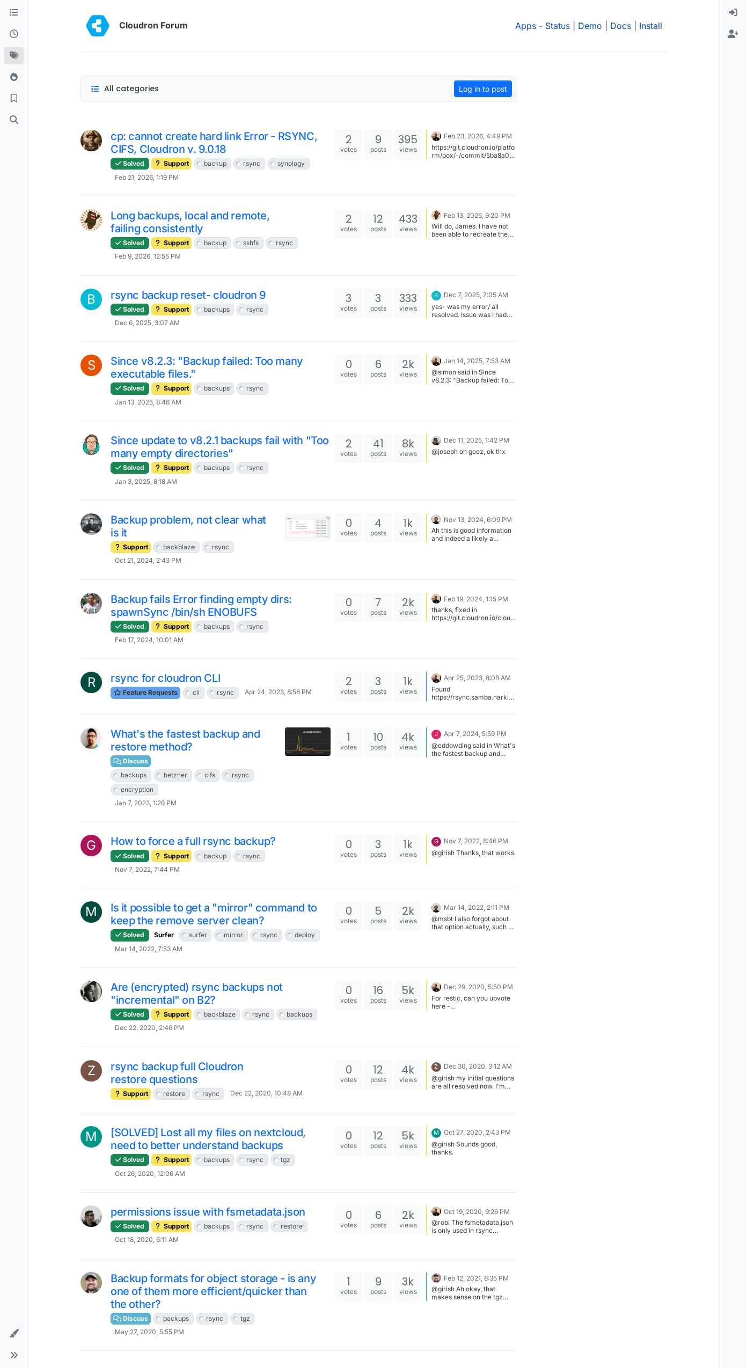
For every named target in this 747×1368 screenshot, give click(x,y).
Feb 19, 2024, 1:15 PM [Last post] (476, 599)
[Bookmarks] (14, 98)
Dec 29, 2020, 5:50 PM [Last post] (478, 987)
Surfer (164, 935)
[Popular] (14, 77)
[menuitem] (733, 12)
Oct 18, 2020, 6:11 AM (147, 1239)
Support (171, 163)
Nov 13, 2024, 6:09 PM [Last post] (478, 520)
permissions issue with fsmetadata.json (208, 1211)
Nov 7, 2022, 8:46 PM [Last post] (476, 841)
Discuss (130, 761)
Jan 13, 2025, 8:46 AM (148, 402)
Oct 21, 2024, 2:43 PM (148, 560)
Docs (620, 25)
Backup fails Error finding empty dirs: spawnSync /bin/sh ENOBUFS (201, 606)
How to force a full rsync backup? (193, 841)
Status (557, 25)
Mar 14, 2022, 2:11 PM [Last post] (476, 907)
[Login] (733, 12)
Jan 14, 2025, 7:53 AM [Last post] (477, 361)
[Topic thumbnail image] (308, 527)
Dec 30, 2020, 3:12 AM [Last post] (478, 1066)
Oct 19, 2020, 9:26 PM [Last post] (477, 1212)
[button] (14, 1333)
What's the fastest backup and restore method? (185, 740)
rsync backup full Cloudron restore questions (177, 1073)
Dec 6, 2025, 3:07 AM (147, 323)
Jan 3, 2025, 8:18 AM (146, 481)
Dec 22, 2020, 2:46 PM (149, 1028)
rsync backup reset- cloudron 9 (188, 295)
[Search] (14, 120)
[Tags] (14, 55)
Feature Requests (145, 692)
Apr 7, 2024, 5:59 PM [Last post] (475, 734)
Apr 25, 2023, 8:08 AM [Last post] (477, 678)
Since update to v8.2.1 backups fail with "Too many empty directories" (220, 447)
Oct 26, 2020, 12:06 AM (150, 1174)
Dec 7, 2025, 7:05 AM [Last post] (476, 295)
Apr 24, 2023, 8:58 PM (278, 692)
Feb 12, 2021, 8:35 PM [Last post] (476, 1278)
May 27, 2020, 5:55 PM (149, 1332)
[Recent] (14, 34)
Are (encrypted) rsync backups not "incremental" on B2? (197, 993)
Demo (590, 25)
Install (650, 25)
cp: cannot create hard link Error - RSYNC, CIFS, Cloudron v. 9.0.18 (214, 143)
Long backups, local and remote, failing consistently (190, 222)
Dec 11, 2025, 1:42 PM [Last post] (476, 440)
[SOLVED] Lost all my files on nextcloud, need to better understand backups (208, 1139)
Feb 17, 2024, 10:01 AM (149, 640)
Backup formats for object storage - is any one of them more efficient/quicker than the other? (213, 1291)
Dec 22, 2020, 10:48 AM (266, 1093)
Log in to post (483, 88)
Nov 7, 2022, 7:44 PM (147, 869)
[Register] (733, 34)
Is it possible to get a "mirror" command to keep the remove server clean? (214, 914)
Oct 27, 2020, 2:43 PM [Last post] (477, 1132)
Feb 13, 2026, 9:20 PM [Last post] (477, 215)
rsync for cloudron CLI (165, 678)
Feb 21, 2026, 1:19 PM (147, 177)
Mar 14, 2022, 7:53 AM (148, 949)
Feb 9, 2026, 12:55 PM (148, 256)
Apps (525, 25)
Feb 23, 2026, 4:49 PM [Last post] (478, 136)
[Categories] (14, 12)
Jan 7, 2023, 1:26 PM (146, 803)
